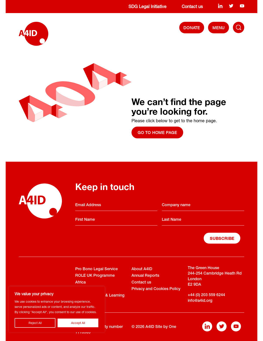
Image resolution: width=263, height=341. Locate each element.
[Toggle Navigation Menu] (238, 27)
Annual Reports (145, 276)
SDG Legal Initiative (147, 6)
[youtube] (242, 5)
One (172, 327)
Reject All (35, 323)
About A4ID (142, 269)
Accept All (78, 323)
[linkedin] (220, 5)
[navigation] (218, 27)
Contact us (192, 6)
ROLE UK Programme (95, 276)
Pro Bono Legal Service (96, 269)
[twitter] (231, 5)
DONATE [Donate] (191, 27)
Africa (80, 283)
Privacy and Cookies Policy (156, 289)
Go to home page (157, 132)
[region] (57, 309)
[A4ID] (33, 34)
